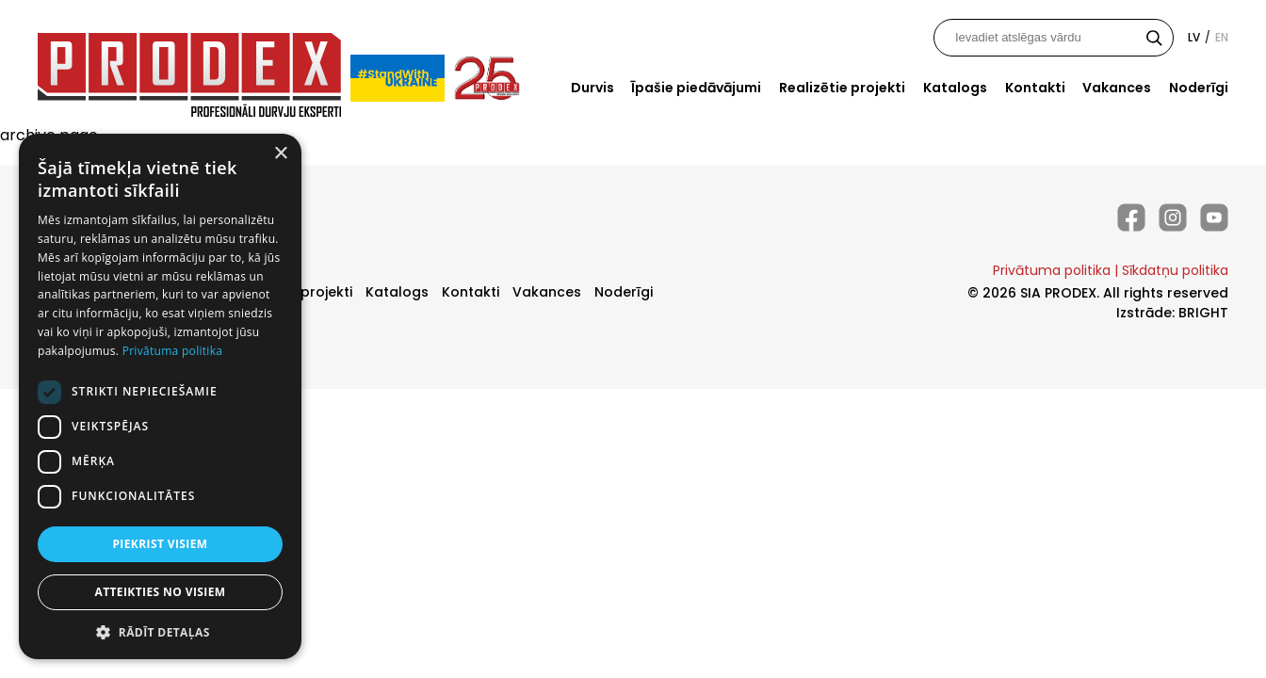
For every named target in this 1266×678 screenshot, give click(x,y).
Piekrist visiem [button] (159, 544)
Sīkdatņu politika (1175, 270)
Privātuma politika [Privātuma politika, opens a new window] (172, 351)
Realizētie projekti (842, 87)
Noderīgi (1198, 87)
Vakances (1116, 87)
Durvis (592, 87)
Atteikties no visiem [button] (159, 592)
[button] (160, 631)
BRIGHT (1203, 312)
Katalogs (955, 87)
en (1221, 37)
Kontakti (1035, 87)
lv (1194, 37)
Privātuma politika (1052, 270)
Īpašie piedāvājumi (696, 87)
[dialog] (160, 396)
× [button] (280, 154)
